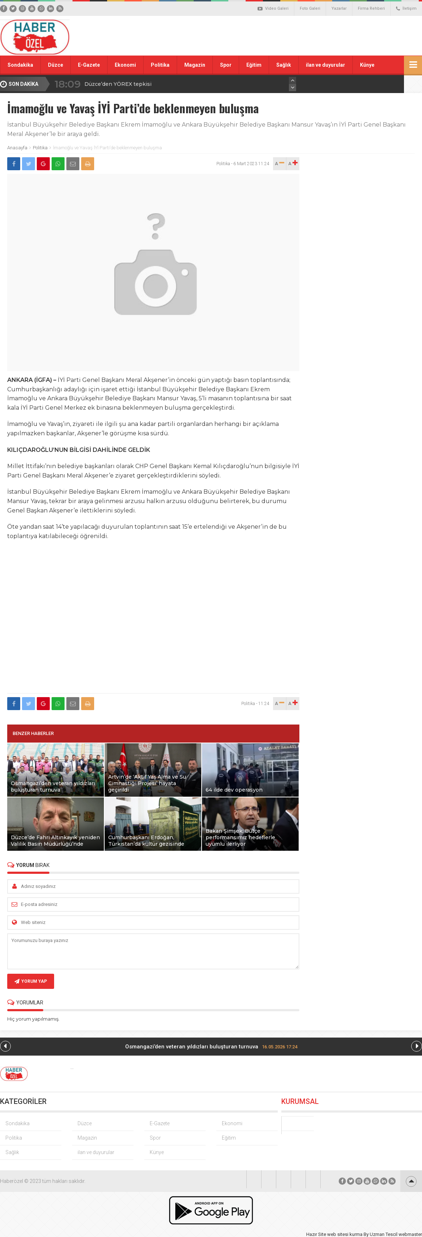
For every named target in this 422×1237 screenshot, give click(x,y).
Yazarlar (339, 8)
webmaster (410, 1234)
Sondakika (20, 65)
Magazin (194, 65)
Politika (160, 65)
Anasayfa (17, 147)
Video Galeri (273, 8)
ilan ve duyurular (325, 65)
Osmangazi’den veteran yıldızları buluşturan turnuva (211, 1046)
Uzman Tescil (383, 1234)
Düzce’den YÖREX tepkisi (117, 84)
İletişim (406, 8)
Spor (226, 65)
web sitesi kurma (344, 1234)
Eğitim (253, 65)
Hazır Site (316, 1234)
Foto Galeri (310, 8)
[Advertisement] (292, 30)
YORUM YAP (30, 981)
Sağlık (283, 65)
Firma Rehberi (371, 8)
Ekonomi (125, 65)
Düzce (55, 65)
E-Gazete (89, 65)
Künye (367, 65)
